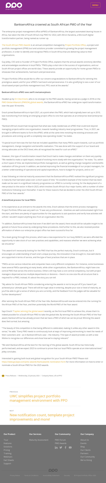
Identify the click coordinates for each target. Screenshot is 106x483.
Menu (95, 5)
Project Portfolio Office (75, 45)
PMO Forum (60, 440)
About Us (84, 440)
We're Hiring (86, 460)
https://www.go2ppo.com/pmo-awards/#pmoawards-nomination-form (34, 361)
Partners (84, 453)
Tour (6, 440)
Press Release (11, 376)
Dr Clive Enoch (21, 99)
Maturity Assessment (38, 440)
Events (83, 443)
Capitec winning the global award (29, 311)
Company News (47, 376)
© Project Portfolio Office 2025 (85, 475)
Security (67, 475)
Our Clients (85, 450)
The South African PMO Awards (16, 45)
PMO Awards (60, 443)
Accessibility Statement (51, 475)
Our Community (87, 456)
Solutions (8, 446)
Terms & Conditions (31, 475)
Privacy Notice (15, 475)
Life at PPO (58, 376)
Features (8, 443)
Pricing (7, 450)
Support (7, 463)
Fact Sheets (9, 460)
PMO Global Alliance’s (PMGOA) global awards (22, 102)
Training (7, 453)
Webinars (8, 456)
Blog (82, 446)
